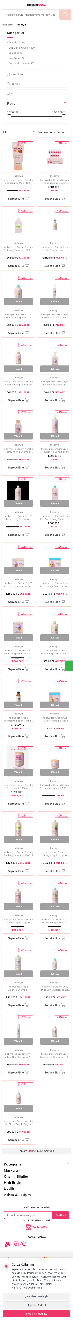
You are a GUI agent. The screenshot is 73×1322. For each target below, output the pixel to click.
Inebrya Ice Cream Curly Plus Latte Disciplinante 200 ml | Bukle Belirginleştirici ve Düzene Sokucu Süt (54, 988)
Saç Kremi (16, 58)
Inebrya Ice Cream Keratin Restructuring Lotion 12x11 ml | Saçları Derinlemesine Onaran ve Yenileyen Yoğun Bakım (54, 181)
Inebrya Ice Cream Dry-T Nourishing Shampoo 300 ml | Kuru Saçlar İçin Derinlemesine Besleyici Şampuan (54, 1055)
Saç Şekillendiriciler (21, 63)
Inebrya (21, 25)
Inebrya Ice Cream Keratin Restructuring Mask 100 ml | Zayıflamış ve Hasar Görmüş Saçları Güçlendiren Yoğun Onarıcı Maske (18, 181)
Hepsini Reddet (36, 1305)
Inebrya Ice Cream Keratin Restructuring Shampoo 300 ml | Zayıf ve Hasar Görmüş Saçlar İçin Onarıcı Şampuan (18, 383)
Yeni (11, 93)
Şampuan (16, 52)
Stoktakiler (15, 74)
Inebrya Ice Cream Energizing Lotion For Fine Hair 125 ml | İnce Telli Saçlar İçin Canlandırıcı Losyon (18, 719)
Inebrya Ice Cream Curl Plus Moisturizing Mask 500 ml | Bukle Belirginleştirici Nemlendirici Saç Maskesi (54, 719)
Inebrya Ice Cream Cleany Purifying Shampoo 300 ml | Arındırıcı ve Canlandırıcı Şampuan (18, 249)
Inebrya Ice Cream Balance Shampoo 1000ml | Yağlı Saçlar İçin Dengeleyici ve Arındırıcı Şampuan (18, 988)
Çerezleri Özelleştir (37, 1296)
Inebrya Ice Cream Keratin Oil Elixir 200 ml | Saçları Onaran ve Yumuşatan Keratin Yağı (18, 1123)
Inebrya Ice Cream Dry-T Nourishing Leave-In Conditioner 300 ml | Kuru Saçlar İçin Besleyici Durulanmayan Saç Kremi (54, 383)
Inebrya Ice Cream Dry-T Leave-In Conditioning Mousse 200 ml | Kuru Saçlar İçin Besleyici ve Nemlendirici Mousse (54, 316)
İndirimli (13, 83)
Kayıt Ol (61, 1214)
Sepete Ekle (18, 199)
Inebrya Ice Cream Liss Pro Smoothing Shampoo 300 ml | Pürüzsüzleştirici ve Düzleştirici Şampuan (18, 316)
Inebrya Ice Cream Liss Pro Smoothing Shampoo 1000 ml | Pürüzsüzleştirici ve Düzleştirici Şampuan (54, 518)
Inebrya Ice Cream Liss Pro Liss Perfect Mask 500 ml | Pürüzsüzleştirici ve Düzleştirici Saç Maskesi (54, 585)
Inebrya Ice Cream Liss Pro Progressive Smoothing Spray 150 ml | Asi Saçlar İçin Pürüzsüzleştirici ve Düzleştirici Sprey (54, 249)
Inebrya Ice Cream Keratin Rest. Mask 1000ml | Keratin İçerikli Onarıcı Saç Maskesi (18, 786)
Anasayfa (7, 25)
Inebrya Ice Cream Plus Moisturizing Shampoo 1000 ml (55, 921)
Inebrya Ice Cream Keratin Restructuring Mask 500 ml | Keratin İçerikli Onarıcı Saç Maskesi (54, 786)
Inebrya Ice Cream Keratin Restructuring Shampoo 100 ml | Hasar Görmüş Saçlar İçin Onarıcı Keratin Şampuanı (18, 450)
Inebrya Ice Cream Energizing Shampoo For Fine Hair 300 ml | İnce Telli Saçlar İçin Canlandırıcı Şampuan (54, 652)
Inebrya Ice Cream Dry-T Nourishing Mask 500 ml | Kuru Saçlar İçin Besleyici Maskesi (18, 585)
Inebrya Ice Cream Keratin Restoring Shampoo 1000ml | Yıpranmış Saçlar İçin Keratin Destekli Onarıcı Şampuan (18, 921)
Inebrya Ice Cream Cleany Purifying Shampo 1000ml (18, 854)
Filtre (19, 132)
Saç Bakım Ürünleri (22, 47)
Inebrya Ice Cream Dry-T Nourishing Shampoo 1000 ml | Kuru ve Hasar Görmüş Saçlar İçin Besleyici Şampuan (18, 518)
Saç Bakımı (16, 42)
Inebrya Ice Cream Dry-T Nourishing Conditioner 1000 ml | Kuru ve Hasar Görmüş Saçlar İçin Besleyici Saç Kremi (54, 450)
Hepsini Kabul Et (36, 1313)
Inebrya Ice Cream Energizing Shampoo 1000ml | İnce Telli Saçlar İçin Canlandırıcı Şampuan (54, 854)
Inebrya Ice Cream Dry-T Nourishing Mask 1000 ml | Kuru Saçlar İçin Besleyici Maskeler (18, 652)
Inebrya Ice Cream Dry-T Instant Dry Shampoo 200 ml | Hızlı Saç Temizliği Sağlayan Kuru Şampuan (18, 1055)
